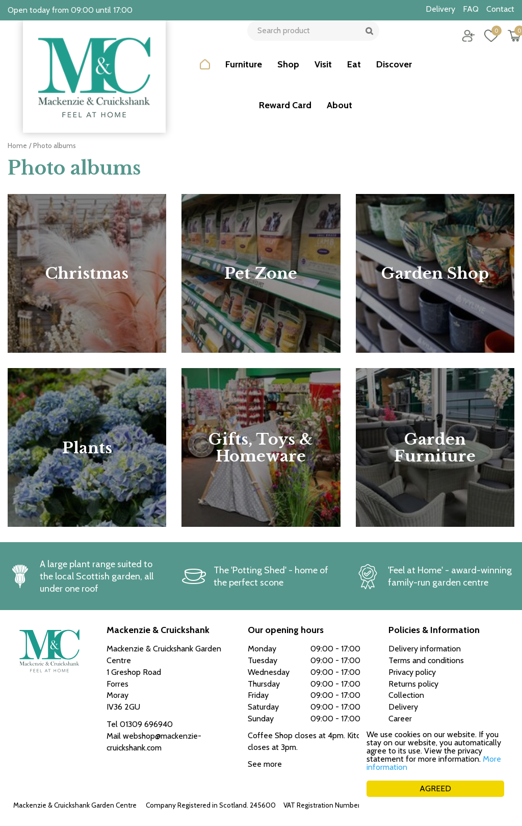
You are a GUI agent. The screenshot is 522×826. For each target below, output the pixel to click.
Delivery (403, 707)
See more (265, 764)
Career (400, 718)
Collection (406, 695)
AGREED (435, 788)
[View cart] (506, 43)
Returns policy (413, 684)
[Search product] (309, 43)
